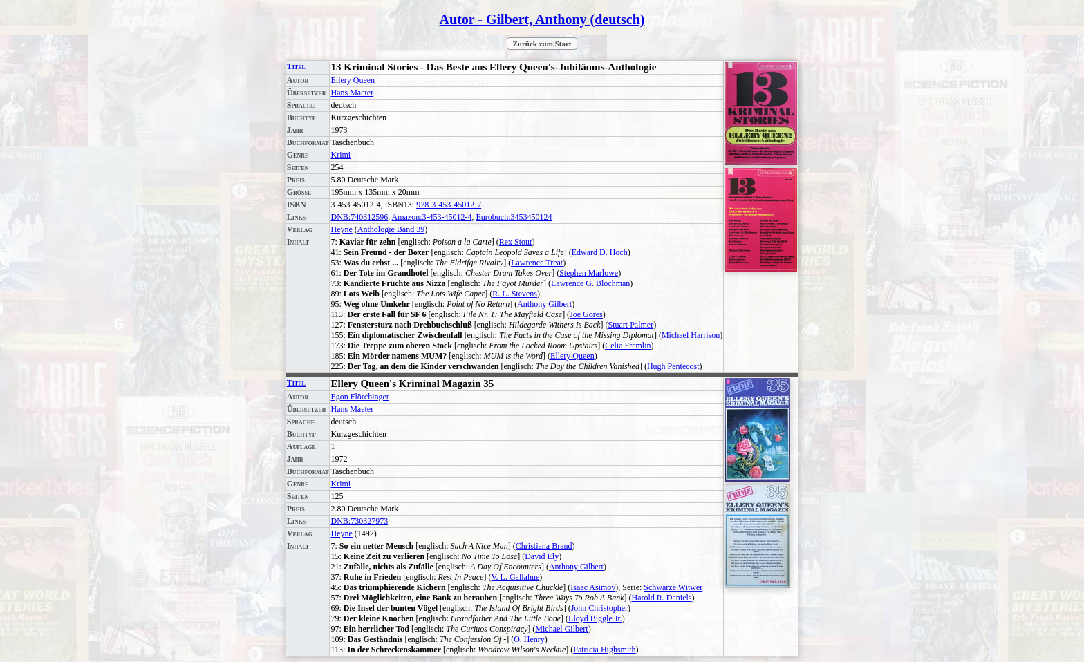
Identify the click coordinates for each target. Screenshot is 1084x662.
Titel (296, 66)
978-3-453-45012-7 (448, 204)
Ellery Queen (352, 80)
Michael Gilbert (561, 629)
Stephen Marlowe (588, 273)
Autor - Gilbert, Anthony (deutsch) (542, 19)
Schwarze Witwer (673, 587)
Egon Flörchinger (359, 396)
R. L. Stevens (514, 294)
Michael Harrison (691, 335)
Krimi (340, 155)
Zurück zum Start (542, 43)
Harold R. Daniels (662, 598)
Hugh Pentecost (673, 366)
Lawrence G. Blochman (590, 283)
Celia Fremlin (628, 345)
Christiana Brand (544, 546)
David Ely (542, 556)
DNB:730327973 (359, 521)
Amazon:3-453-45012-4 (432, 217)
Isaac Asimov (592, 587)
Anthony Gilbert (544, 304)
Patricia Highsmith (604, 649)
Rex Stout (515, 242)
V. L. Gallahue (515, 577)
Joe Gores (586, 314)
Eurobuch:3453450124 (514, 217)
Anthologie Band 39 (390, 229)
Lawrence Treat (537, 262)
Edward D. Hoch (600, 252)
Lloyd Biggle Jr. (595, 618)
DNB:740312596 (359, 217)
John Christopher (599, 608)
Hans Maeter (351, 92)
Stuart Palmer (630, 325)
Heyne (341, 229)
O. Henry (529, 639)
